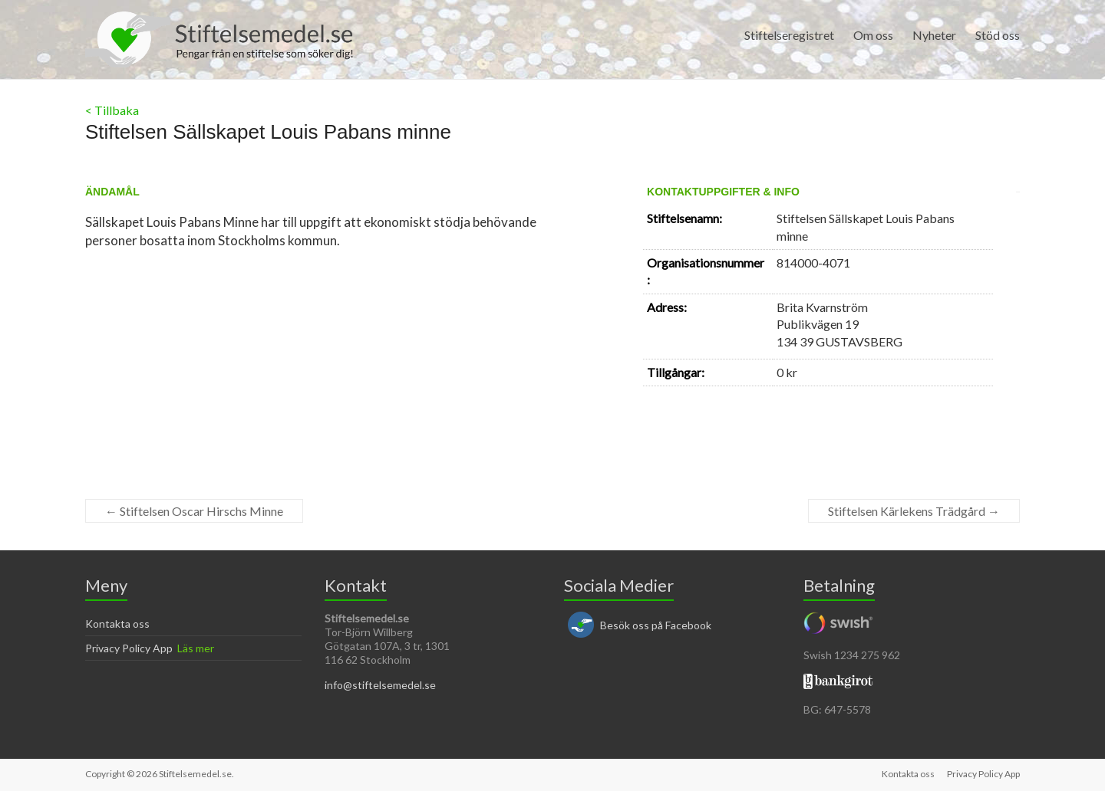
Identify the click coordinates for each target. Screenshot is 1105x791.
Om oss (873, 35)
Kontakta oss (117, 623)
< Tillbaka (112, 110)
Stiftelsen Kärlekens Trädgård (914, 511)
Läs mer (195, 648)
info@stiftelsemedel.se (380, 684)
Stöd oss (997, 35)
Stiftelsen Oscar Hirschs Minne (194, 511)
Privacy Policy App (129, 648)
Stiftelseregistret (789, 35)
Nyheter (934, 35)
